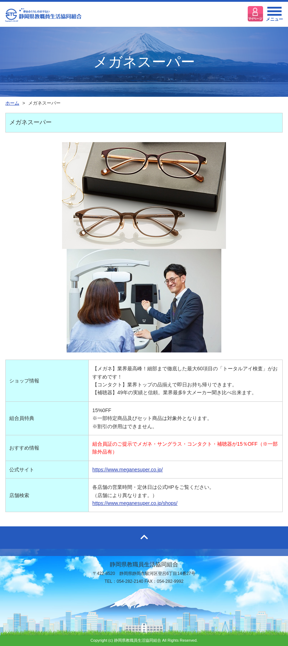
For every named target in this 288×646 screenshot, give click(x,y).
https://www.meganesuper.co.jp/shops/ (135, 503)
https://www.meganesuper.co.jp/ (127, 469)
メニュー (274, 16)
